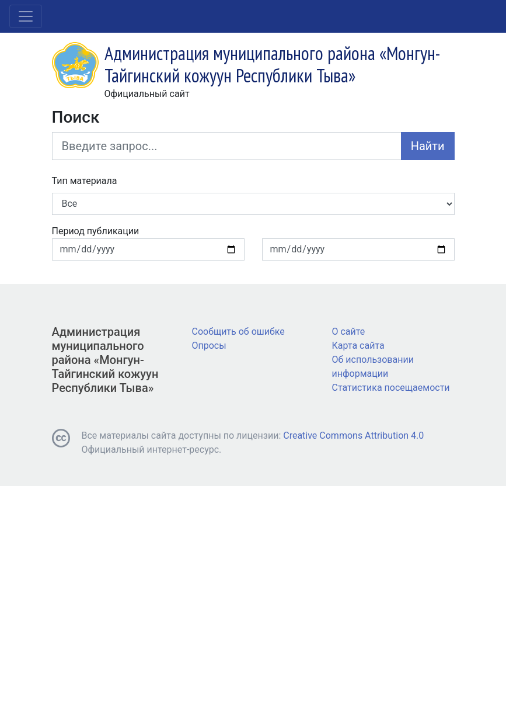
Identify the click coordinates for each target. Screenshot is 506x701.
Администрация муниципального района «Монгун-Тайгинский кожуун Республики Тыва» (105, 360)
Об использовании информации (373, 366)
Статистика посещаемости (391, 387)
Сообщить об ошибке (238, 331)
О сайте (348, 331)
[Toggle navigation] (25, 16)
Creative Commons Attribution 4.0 (353, 435)
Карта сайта (358, 345)
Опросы (209, 345)
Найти (428, 146)
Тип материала (84, 180)
